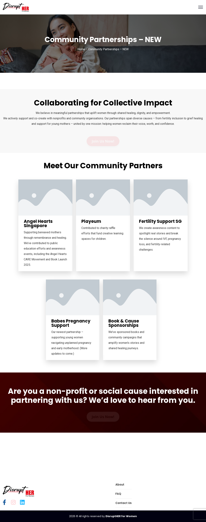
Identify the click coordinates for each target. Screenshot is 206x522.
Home (81, 49)
